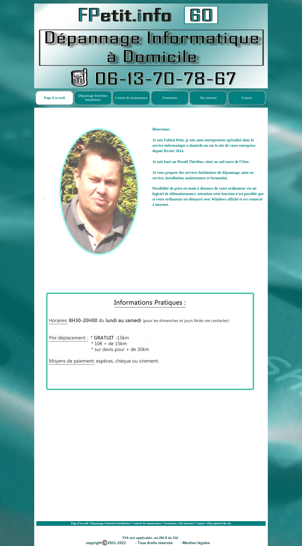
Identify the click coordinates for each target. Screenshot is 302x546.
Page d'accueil (79, 523)
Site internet (186, 523)
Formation (170, 523)
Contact (200, 523)
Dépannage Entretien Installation (110, 523)
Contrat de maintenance (147, 523)
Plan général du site (219, 523)
